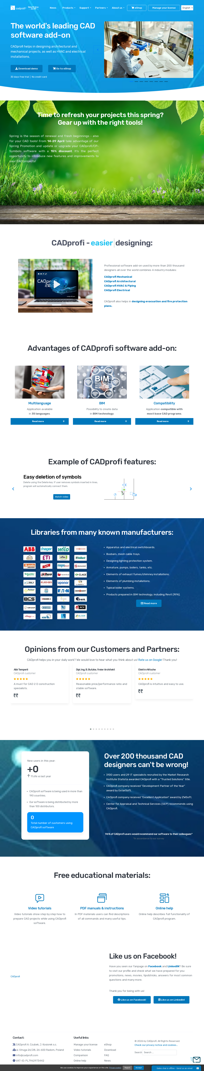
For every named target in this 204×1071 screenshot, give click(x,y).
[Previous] (13, 487)
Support (84, 7)
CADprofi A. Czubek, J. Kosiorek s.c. (36, 1044)
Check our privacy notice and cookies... (156, 1045)
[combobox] (159, 1052)
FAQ (106, 1055)
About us (117, 7)
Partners (100, 7)
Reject (127, 1068)
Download (110, 1049)
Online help (80, 1060)
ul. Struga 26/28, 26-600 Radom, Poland (40, 1049)
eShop (136, 8)
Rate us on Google (150, 660)
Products (67, 7)
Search (138, 1052)
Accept (139, 1068)
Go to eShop (62, 68)
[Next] (190, 487)
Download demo (26, 68)
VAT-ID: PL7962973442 (30, 1060)
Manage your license (164, 8)
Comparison (81, 1055)
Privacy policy (115, 1068)
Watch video (61, 496)
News (53, 7)
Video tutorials (82, 1049)
